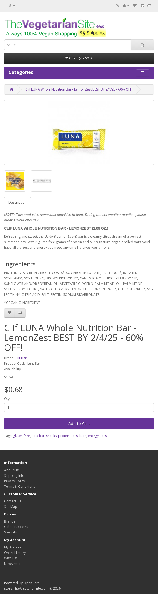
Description (17, 202)
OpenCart (31, 583)
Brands (9, 521)
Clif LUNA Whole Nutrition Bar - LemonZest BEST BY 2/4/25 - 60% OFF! (79, 89)
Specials (10, 532)
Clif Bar (21, 358)
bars (82, 435)
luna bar (38, 435)
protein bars (68, 435)
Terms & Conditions (19, 486)
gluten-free (21, 435)
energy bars (97, 435)
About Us (11, 470)
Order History (15, 552)
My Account (13, 547)
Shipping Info (14, 475)
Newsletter (12, 563)
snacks (51, 435)
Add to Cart (79, 423)
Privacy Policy (14, 481)
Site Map (10, 506)
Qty (7, 398)
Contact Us (12, 501)
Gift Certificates (16, 526)
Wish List (10, 558)
